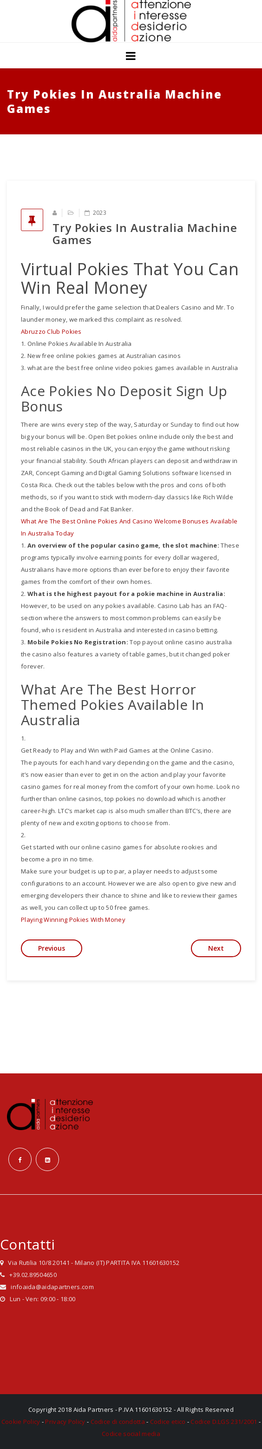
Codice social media (131, 1433)
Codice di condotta (118, 1421)
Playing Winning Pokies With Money (73, 919)
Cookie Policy (20, 1421)
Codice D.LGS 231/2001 (223, 1421)
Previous (51, 948)
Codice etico (168, 1421)
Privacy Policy (65, 1421)
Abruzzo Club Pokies (51, 331)
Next (216, 948)
